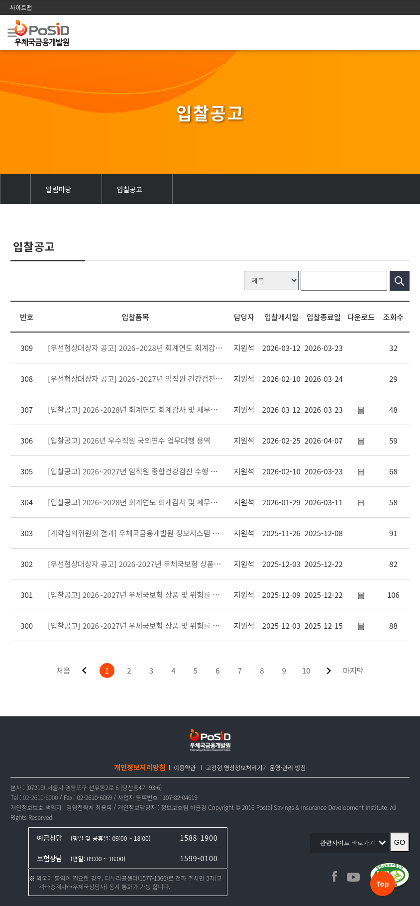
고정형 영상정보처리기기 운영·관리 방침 (256, 767)
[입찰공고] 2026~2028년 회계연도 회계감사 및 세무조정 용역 (144, 502)
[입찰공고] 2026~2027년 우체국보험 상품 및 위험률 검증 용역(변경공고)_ (163, 594)
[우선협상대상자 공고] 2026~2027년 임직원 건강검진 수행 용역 (147, 378)
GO (399, 842)
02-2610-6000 (40, 797)
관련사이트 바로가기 (350, 843)
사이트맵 (21, 7)
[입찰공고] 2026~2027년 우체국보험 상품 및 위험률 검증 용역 (145, 625)
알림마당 (59, 189)
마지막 (353, 670)
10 (306, 670)
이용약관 (185, 767)
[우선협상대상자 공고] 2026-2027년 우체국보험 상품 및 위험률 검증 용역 (162, 564)
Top (382, 884)
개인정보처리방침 (139, 767)
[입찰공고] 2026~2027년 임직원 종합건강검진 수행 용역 (136, 471)
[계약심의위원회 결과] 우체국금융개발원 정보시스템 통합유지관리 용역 (158, 533)
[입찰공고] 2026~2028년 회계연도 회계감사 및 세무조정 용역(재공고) (157, 409)
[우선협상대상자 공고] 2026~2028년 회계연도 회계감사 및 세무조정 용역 (162, 347)
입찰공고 (130, 189)
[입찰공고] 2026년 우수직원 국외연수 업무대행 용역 (129, 440)
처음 (63, 670)
